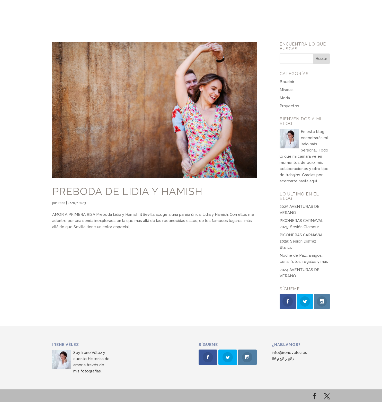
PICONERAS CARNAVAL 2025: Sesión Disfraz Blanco (301, 241)
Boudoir (287, 81)
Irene (61, 203)
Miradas (287, 89)
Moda (285, 98)
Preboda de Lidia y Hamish (127, 191)
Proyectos (289, 106)
